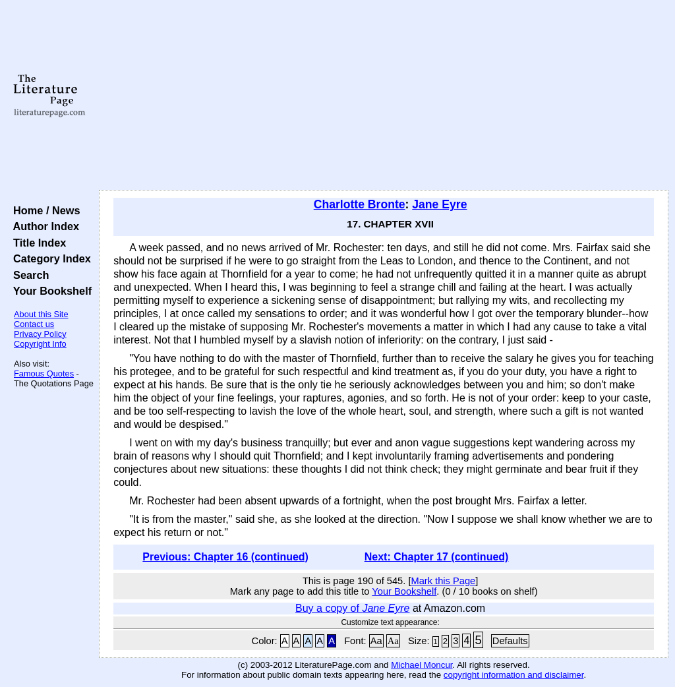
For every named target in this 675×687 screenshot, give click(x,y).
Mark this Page (443, 581)
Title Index (36, 243)
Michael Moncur (421, 665)
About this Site (41, 314)
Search (28, 275)
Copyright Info (40, 344)
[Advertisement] (383, 95)
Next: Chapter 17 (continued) (437, 556)
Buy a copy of (352, 608)
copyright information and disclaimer (514, 675)
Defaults (510, 641)
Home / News (43, 210)
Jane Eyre (439, 204)
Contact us (34, 324)
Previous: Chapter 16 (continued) (225, 556)
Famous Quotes (44, 373)
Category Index (49, 258)
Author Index (43, 226)
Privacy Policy (40, 334)
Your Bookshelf (49, 291)
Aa (376, 641)
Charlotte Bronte (359, 204)
